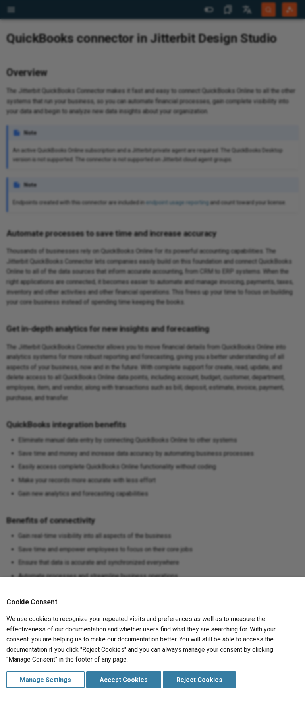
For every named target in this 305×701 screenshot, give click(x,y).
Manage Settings (45, 680)
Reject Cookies (199, 680)
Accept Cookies (124, 680)
